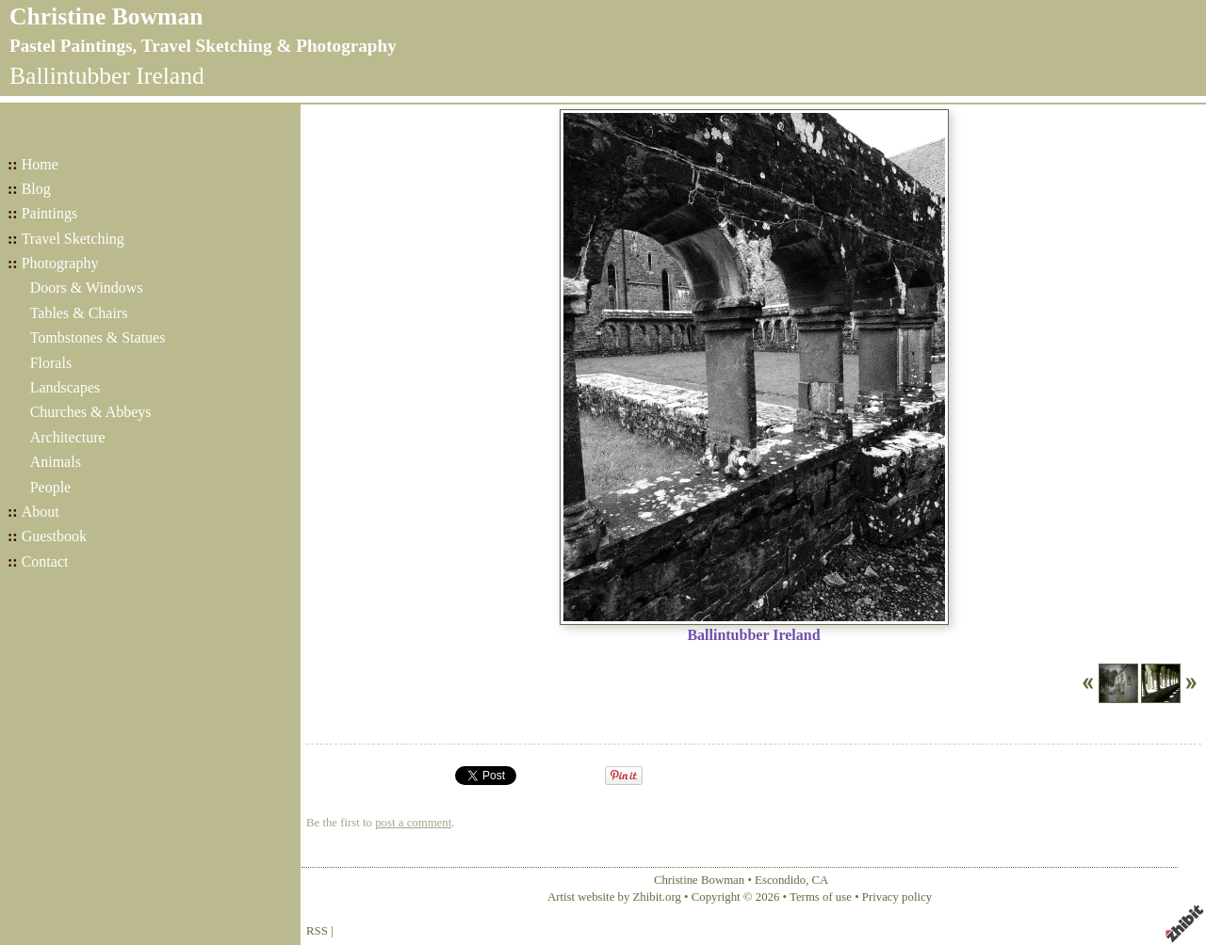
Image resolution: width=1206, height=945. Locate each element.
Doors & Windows (86, 288)
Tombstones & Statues (98, 337)
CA (820, 880)
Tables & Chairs (79, 313)
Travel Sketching (73, 239)
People (51, 487)
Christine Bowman (106, 16)
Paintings (50, 213)
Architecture (68, 437)
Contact (45, 561)
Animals (55, 462)
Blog (36, 189)
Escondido (780, 880)
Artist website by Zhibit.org (614, 897)
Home (40, 164)
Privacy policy (897, 897)
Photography (60, 263)
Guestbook (54, 536)
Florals (51, 363)
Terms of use (821, 897)
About (40, 512)
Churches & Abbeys (91, 412)
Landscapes (65, 387)
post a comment (413, 822)
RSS (317, 930)
